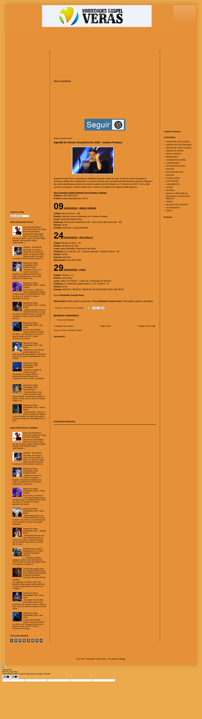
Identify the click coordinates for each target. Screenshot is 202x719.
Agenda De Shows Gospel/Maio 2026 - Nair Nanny (32, 345)
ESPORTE (170, 169)
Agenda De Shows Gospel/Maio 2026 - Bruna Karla (33, 595)
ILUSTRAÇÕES (172, 181)
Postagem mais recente (63, 326)
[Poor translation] (14, 677)
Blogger (122, 659)
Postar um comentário (65, 320)
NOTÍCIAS (170, 190)
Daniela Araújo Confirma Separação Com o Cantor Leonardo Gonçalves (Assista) (33, 552)
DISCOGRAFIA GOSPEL (176, 166)
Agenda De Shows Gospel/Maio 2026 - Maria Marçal (33, 511)
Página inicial (105, 326)
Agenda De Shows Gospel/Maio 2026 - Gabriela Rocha (34, 531)
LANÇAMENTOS (172, 184)
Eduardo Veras (69, 308)
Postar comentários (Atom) (71, 330)
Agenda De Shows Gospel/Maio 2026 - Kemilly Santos (34, 407)
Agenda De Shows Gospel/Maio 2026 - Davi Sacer (33, 325)
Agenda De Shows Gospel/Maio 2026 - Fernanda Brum (31, 387)
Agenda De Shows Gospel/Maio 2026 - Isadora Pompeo (34, 285)
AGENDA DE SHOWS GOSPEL (179, 148)
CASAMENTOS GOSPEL (176, 160)
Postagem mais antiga (146, 326)
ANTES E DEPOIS (173, 154)
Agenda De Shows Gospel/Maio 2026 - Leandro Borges (34, 305)
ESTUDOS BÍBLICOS (174, 172)
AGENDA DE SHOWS (175, 151)
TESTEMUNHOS (173, 208)
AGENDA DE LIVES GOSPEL (178, 142)
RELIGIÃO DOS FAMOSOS (177, 205)
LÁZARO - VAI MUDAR (32, 247)
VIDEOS (169, 211)
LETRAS (169, 187)
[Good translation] (6, 677)
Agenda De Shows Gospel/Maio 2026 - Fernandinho (31, 365)
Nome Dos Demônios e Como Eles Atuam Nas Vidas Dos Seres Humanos (34, 229)
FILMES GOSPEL (173, 178)
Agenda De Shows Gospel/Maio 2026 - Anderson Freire (31, 265)
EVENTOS (170, 175)
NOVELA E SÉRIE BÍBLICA (177, 193)
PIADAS (169, 202)
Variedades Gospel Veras (109, 301)
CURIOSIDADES (173, 163)
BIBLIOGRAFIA (172, 157)
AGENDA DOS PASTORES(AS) (178, 145)
